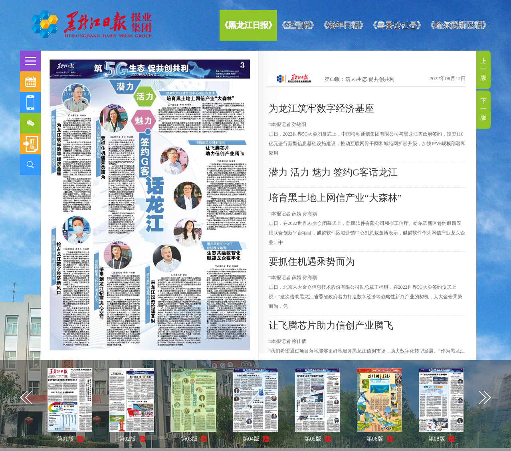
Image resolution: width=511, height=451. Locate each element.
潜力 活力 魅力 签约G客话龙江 (333, 172)
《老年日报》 (343, 25)
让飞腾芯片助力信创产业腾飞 (331, 325)
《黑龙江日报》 (248, 25)
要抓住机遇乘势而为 (312, 261)
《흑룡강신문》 (397, 25)
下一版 (483, 109)
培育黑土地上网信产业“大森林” (335, 198)
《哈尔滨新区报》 (458, 25)
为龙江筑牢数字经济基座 (321, 108)
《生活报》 (298, 25)
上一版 (483, 69)
